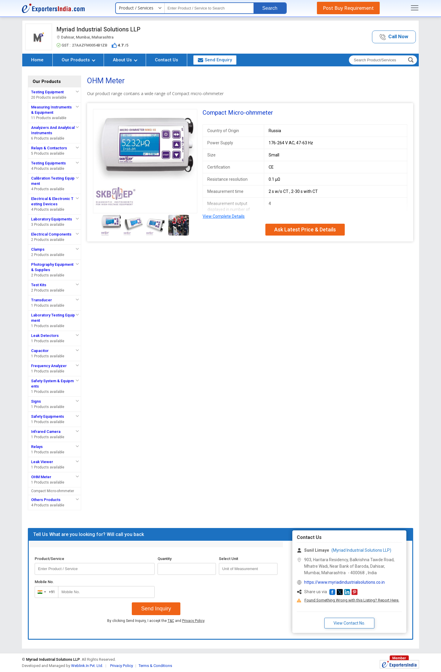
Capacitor (40, 350)
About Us (125, 60)
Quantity (164, 558)
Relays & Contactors (49, 148)
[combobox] (45, 592)
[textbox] (209, 8)
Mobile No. (44, 582)
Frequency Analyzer (49, 366)
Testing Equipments (48, 163)
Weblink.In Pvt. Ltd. (87, 665)
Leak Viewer (42, 462)
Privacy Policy (193, 621)
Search (270, 8)
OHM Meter (41, 477)
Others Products (45, 499)
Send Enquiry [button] (215, 60)
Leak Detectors (45, 335)
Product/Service (49, 558)
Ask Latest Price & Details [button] (305, 229)
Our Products (78, 60)
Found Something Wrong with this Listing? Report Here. (351, 600)
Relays (37, 446)
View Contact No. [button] (349, 623)
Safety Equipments (47, 416)
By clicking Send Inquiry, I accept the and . (156, 621)
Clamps (37, 249)
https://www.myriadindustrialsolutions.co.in (344, 582)
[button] (394, 37)
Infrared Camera (45, 431)
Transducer (41, 300)
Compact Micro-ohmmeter (52, 491)
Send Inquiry (156, 609)
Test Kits (38, 285)
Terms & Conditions (155, 665)
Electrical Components (51, 234)
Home (37, 60)
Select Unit (228, 558)
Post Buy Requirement (348, 8)
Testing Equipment (47, 92)
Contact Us (166, 60)
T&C (171, 621)
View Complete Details (224, 216)
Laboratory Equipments (51, 219)
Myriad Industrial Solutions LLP (98, 29)
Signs (36, 401)
